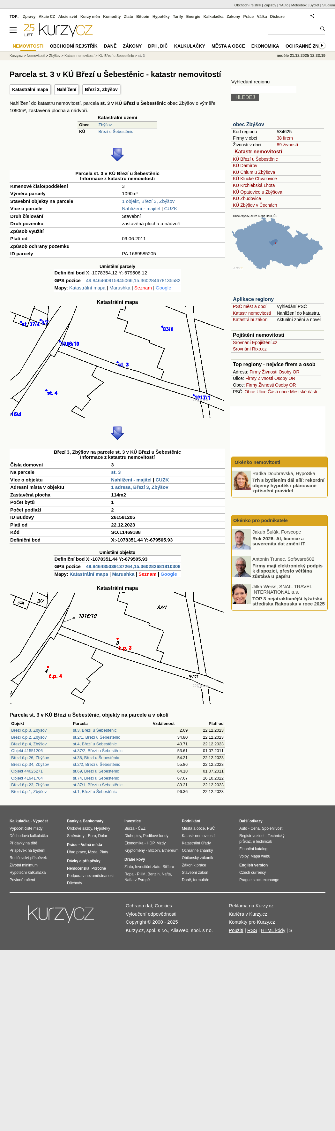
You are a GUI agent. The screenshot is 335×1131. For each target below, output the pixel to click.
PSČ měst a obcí (249, 306)
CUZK (170, 208)
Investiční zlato (147, 867)
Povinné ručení (22, 880)
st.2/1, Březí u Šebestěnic (96, 737)
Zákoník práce (194, 865)
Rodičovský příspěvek (28, 858)
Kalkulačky (189, 46)
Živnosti (269, 371)
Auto (243, 828)
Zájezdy (270, 5)
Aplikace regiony (253, 299)
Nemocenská (78, 868)
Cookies (163, 905)
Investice (132, 821)
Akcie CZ (47, 16)
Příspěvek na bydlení (27, 850)
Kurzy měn (90, 16)
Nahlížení (66, 89)
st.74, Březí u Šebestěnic (96, 778)
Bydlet (314, 5)
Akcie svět (67, 16)
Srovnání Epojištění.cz (255, 342)
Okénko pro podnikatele (260, 520)
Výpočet (40, 821)
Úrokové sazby (79, 828)
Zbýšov (105, 124)
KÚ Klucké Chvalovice (255, 178)
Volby (243, 856)
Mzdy (161, 843)
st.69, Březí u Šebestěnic (96, 771)
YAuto (283, 5)
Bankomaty (93, 821)
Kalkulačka (214, 16)
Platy (104, 852)
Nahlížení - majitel (141, 208)
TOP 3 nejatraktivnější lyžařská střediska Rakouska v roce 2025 (288, 601)
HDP (150, 843)
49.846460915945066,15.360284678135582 (133, 280)
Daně (110, 46)
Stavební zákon (195, 872)
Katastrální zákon (250, 319)
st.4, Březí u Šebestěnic (94, 744)
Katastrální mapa (30, 89)
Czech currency (252, 872)
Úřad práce (76, 852)
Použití (236, 930)
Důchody (74, 883)
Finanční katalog (253, 849)
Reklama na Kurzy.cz (251, 905)
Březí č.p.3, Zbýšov (29, 730)
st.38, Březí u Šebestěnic (96, 757)
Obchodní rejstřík (247, 5)
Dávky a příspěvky (83, 861)
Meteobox (299, 5)
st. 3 (116, 472)
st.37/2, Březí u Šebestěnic (97, 750)
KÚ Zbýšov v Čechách (255, 205)
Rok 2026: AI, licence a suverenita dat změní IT (278, 540)
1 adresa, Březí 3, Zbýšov (139, 487)
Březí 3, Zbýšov (101, 89)
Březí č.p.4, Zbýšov (29, 744)
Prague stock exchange (259, 880)
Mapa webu (260, 856)
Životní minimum (24, 865)
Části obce (278, 391)
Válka (262, 16)
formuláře (201, 880)
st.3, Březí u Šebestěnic (94, 730)
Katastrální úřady (196, 843)
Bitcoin (142, 16)
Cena (255, 828)
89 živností (287, 144)
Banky (72, 821)
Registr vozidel (251, 836)
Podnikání (191, 821)
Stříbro (168, 867)
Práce (248, 16)
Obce (250, 391)
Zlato (128, 16)
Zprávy (29, 16)
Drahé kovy (134, 859)
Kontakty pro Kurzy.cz (252, 922)
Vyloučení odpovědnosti (151, 914)
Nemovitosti (36, 56)
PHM (141, 874)
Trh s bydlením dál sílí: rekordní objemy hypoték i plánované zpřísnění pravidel (288, 485)
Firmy (255, 371)
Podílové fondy (155, 836)
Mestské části (303, 391)
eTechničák (262, 841)
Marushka (119, 287)
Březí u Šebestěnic (115, 131)
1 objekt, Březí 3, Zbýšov (148, 201)
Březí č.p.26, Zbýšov (30, 757)
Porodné (99, 868)
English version (253, 865)
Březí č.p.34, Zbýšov (30, 764)
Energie (193, 16)
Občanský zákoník (197, 858)
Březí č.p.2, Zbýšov (29, 737)
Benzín (154, 874)
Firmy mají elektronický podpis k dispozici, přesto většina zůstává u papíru (287, 571)
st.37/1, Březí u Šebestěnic (97, 784)
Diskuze (277, 16)
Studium (328, 5)
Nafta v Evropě (137, 880)
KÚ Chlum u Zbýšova (254, 172)
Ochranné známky (309, 46)
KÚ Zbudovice (247, 198)
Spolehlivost (272, 828)
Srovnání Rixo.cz (250, 348)
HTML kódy (273, 930)
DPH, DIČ (158, 46)
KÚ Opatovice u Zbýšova (257, 192)
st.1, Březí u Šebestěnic (94, 791)
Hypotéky (161, 16)
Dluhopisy (132, 836)
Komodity (112, 16)
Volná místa (91, 844)
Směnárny (76, 836)
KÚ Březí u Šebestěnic (255, 159)
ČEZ (141, 828)
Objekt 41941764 (27, 778)
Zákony (233, 16)
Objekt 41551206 (27, 750)
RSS (252, 930)
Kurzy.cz (16, 56)
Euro (92, 836)
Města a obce (228, 46)
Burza (129, 828)
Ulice (261, 391)
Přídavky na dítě (23, 843)
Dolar (102, 836)
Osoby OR (289, 371)
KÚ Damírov (245, 165)
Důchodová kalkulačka (29, 836)
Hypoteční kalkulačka (28, 872)
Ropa (129, 874)
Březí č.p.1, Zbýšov (29, 791)
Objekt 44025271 (27, 771)
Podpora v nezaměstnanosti (91, 875)
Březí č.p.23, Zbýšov (30, 784)
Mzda (92, 852)
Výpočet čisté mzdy (26, 828)
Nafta (166, 874)
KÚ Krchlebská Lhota (254, 185)
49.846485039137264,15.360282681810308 (133, 566)
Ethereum (170, 850)
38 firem (285, 138)
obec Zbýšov (248, 124)
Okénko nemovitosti (256, 462)
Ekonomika (265, 46)
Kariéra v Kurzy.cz (248, 914)
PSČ (211, 828)
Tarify (178, 16)
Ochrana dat (139, 905)
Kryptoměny (134, 850)
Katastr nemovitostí (258, 151)
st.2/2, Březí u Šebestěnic (96, 764)
